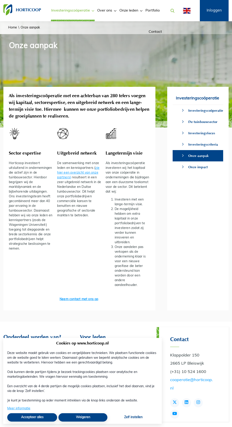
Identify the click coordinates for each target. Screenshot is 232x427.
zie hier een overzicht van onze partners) (78, 172)
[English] (185, 11)
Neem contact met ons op (79, 299)
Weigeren (83, 417)
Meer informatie (18, 408)
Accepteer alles (32, 417)
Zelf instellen (133, 417)
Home (12, 27)
